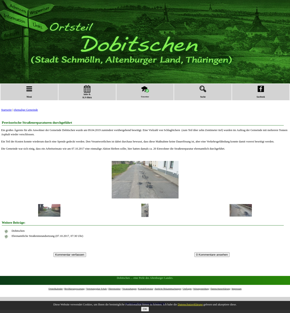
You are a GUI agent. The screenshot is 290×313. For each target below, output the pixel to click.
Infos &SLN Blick (87, 92)
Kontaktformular (145, 289)
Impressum (236, 289)
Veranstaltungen (129, 289)
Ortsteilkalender (55, 289)
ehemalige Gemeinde (26, 109)
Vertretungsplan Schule (96, 289)
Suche (203, 92)
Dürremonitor (114, 289)
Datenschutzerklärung (220, 289)
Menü (29, 92)
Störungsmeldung (201, 289)
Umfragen (187, 289)
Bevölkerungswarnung (74, 289)
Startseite (6, 109)
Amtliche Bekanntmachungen (167, 289)
